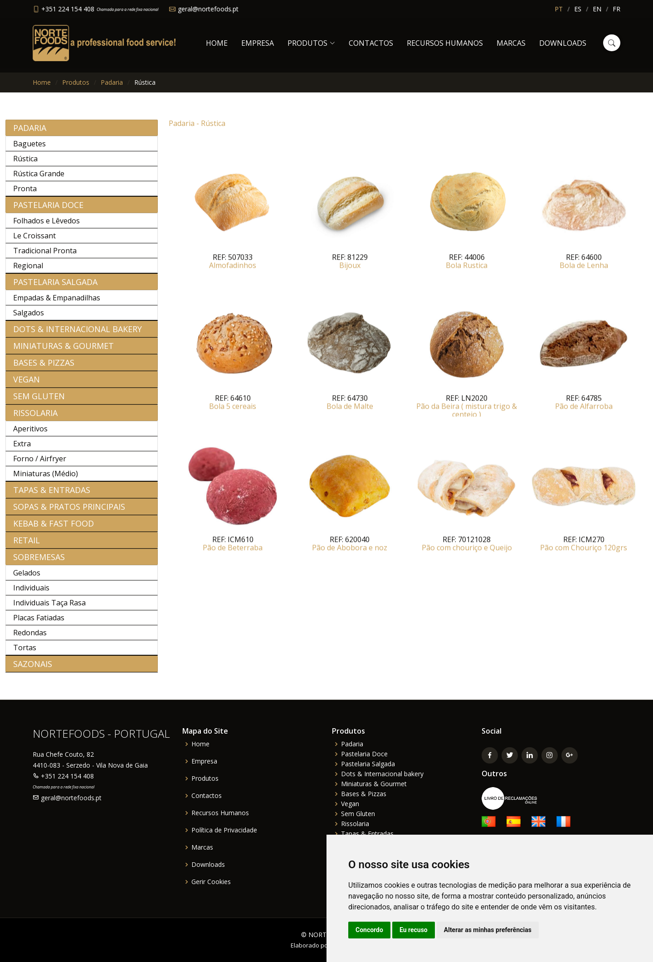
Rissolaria (35, 417)
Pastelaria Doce (48, 209)
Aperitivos (30, 434)
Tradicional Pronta (45, 256)
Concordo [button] (369, 929)
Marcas (511, 43)
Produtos (75, 82)
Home (217, 43)
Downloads (562, 43)
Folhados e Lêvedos (46, 226)
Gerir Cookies (211, 882)
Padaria (112, 82)
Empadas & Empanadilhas (56, 303)
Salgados (28, 318)
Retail (26, 545)
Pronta (25, 193)
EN (597, 9)
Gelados (26, 578)
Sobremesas (39, 561)
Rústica (25, 164)
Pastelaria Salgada (55, 286)
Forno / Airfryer (39, 464)
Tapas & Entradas (51, 494)
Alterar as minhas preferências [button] (487, 929)
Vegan (26, 384)
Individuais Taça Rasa (49, 608)
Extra (22, 449)
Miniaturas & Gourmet (63, 350)
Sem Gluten (39, 401)
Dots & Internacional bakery (77, 334)
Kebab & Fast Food (53, 528)
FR (616, 9)
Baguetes (29, 149)
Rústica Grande (38, 179)
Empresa (257, 43)
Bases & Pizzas (43, 367)
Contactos (371, 43)
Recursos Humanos (445, 43)
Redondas (30, 638)
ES (577, 9)
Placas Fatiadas (38, 623)
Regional (28, 271)
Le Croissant (34, 241)
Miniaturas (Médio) (45, 478)
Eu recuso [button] (414, 929)
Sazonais (32, 668)
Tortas (24, 652)
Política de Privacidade (224, 830)
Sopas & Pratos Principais (69, 511)
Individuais (31, 593)
